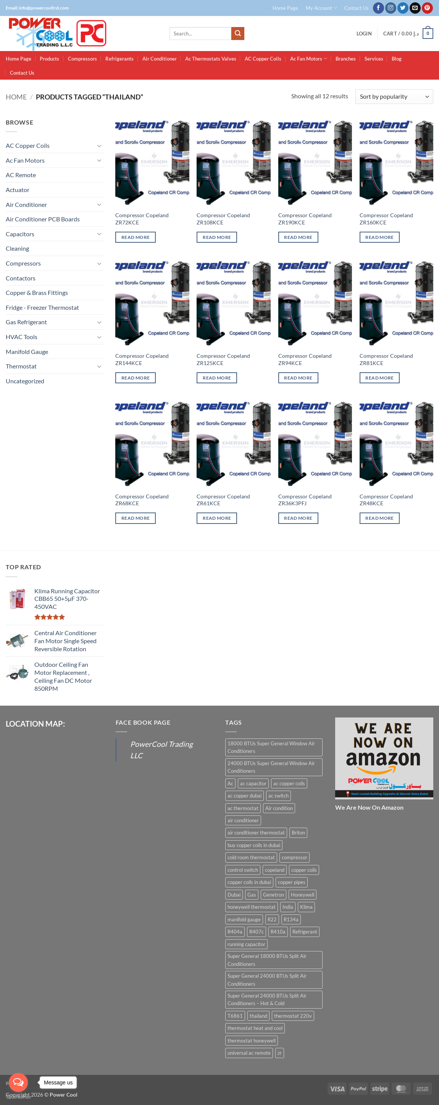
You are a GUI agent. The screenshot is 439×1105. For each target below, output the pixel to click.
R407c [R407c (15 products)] (256, 932)
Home (16, 97)
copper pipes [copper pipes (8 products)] (291, 882)
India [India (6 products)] (287, 907)
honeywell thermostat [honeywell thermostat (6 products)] (252, 907)
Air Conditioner (159, 59)
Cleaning (17, 248)
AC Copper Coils (263, 59)
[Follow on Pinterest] (427, 8)
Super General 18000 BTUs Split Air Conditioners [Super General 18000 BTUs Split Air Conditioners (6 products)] (267, 960)
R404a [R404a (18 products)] (235, 932)
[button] (364, 34)
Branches (346, 59)
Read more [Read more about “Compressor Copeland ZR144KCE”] (135, 377)
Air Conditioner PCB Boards (43, 219)
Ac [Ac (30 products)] (230, 783)
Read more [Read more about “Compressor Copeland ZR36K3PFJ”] (298, 518)
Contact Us (356, 8)
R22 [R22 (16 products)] (272, 919)
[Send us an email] (415, 8)
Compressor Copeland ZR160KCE (386, 219)
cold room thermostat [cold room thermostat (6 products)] (251, 857)
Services (374, 59)
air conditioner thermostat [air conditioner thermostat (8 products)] (256, 833)
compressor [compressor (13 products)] (294, 857)
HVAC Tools (21, 336)
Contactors (21, 278)
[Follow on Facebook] (378, 8)
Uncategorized (25, 380)
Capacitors (20, 233)
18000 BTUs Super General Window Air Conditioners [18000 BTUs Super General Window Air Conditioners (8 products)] (271, 747)
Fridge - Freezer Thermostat (42, 307)
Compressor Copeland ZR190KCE (305, 219)
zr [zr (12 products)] (280, 1053)
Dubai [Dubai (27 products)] (234, 895)
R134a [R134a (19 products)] (291, 919)
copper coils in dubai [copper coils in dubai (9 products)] (249, 882)
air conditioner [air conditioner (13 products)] (243, 820)
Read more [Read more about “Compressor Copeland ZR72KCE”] (135, 237)
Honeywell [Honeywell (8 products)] (302, 895)
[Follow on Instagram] (390, 8)
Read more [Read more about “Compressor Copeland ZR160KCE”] (379, 237)
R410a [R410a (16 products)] (278, 932)
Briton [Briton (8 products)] (298, 833)
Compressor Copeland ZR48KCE (386, 500)
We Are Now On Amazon (369, 807)
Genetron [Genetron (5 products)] (273, 895)
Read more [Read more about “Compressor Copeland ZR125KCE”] (217, 377)
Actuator (17, 189)
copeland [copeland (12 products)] (274, 870)
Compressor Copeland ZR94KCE (305, 359)
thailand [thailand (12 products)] (258, 1016)
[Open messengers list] (18, 1082)
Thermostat (21, 366)
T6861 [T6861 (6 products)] (235, 1016)
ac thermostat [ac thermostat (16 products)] (243, 808)
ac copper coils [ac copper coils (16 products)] (289, 783)
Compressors (82, 59)
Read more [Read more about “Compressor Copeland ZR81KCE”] (379, 377)
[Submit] (237, 33)
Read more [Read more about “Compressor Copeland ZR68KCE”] (135, 518)
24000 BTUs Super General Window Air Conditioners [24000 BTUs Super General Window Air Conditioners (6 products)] (271, 767)
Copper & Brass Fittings (37, 292)
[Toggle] (99, 145)
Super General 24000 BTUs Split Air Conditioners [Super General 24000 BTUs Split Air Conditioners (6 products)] (267, 979)
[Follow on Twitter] (402, 8)
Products (49, 59)
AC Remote (21, 174)
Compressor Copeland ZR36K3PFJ (305, 500)
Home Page (285, 8)
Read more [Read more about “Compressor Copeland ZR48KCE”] (379, 518)
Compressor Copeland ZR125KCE (223, 359)
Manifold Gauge (27, 351)
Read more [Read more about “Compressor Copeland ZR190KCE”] (298, 237)
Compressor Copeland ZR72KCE (142, 219)
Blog (397, 59)
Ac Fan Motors (308, 58)
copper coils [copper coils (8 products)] (304, 870)
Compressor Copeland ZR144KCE (142, 359)
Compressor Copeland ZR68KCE (142, 500)
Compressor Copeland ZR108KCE (223, 219)
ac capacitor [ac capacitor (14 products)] (253, 783)
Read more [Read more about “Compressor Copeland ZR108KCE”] (217, 237)
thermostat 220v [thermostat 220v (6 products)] (293, 1016)
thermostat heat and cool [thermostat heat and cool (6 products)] (255, 1028)
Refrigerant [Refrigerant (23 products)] (304, 932)
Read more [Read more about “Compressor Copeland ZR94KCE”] (298, 377)
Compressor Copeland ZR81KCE (386, 359)
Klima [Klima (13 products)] (306, 907)
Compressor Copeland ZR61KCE (223, 500)
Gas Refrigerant (26, 321)
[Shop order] (394, 96)
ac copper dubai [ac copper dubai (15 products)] (244, 796)
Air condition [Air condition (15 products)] (279, 808)
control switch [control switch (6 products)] (243, 870)
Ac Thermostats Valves (210, 59)
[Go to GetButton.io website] (18, 1097)
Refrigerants (119, 59)
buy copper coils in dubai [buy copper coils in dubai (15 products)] (254, 845)
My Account (321, 7)
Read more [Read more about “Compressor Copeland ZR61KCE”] (217, 518)
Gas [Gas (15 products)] (251, 895)
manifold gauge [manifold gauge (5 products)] (244, 919)
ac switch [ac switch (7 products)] (278, 796)
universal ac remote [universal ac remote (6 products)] (249, 1053)
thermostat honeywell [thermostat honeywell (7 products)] (252, 1041)
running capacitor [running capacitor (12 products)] (246, 944)
